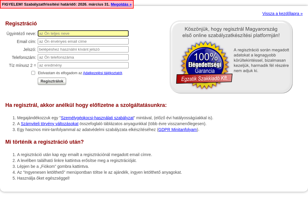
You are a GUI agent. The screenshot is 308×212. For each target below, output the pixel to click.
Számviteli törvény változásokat (49, 123)
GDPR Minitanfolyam (177, 129)
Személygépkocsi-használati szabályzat (97, 117)
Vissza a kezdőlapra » (282, 13)
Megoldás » (121, 4)
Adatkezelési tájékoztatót (102, 73)
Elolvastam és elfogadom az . (80, 73)
